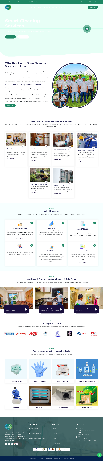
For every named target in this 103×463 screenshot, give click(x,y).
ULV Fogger (16, 409)
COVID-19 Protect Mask (16, 383)
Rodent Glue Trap (87, 409)
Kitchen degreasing (46, 310)
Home (30, 7)
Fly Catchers (39, 409)
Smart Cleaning (33, 430)
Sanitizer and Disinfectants (87, 383)
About (35, 7)
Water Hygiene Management (37, 438)
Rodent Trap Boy (63, 409)
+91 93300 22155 (91, 432)
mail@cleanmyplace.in (83, 436)
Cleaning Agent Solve (63, 383)
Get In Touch (20, 239)
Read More (10, 105)
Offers (60, 7)
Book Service (92, 7)
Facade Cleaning (10, 310)
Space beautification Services (37, 440)
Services (46, 7)
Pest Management (34, 433)
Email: (13, 2)
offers (54, 438)
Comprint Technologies (68, 460)
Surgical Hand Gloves (39, 383)
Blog (54, 440)
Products (54, 7)
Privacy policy (56, 445)
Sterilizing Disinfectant (35, 435)
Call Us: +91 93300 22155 (30, 2)
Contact (65, 7)
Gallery (40, 7)
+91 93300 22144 (82, 432)
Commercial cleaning (82, 310)
